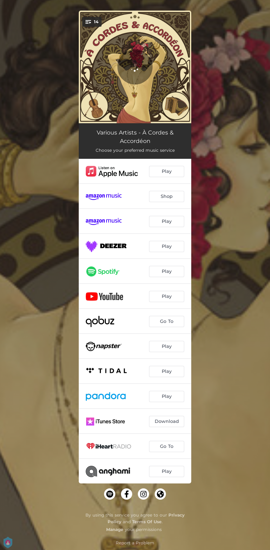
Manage (114, 529)
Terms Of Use (147, 521)
